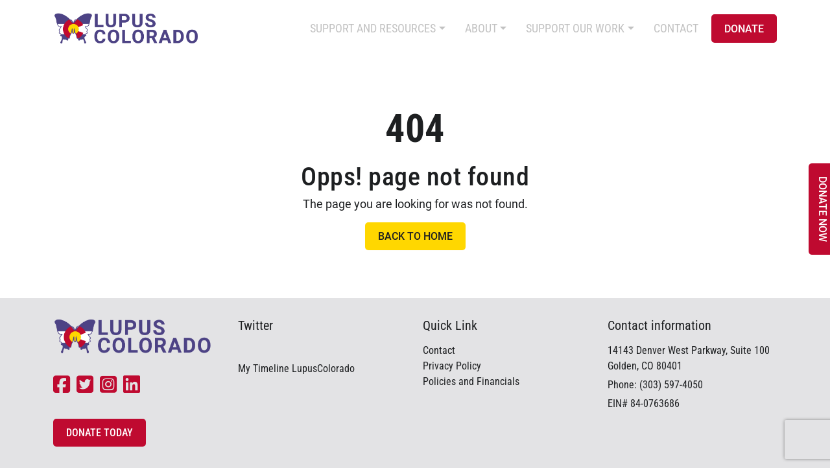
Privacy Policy (452, 366)
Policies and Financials (471, 381)
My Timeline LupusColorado (296, 368)
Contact (676, 28)
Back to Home (415, 236)
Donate (744, 29)
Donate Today (99, 433)
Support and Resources (373, 28)
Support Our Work (575, 28)
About (481, 28)
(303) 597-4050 (671, 385)
